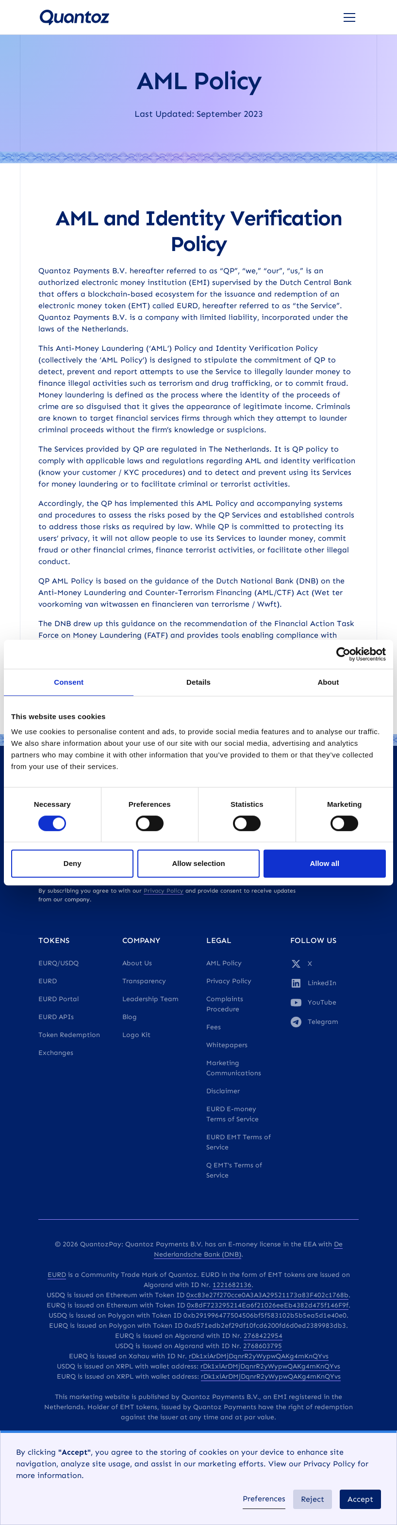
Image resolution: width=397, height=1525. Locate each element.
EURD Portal (58, 999)
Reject (312, 1499)
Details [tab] (198, 682)
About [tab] (328, 682)
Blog (129, 1017)
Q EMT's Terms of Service (234, 1170)
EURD (47, 981)
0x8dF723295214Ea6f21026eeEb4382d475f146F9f (267, 1305)
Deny (73, 863)
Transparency (144, 981)
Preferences (264, 1498)
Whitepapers (227, 1045)
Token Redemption (69, 1035)
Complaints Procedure (224, 1004)
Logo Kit (136, 1035)
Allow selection (198, 863)
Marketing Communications (233, 1068)
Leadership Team (150, 999)
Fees (213, 1027)
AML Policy (224, 963)
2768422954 (263, 1336)
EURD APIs (56, 1017)
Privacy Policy (228, 981)
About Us (137, 963)
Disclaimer (223, 1091)
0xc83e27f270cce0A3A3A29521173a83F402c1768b (267, 1295)
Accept (360, 1499)
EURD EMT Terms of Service (238, 1142)
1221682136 (232, 1285)
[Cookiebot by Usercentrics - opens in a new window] (343, 654)
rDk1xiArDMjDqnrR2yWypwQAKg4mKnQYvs (259, 1356)
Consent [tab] (68, 682)
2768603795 (262, 1346)
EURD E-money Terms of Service (232, 1114)
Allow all (324, 863)
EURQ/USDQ (58, 963)
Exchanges (55, 1053)
